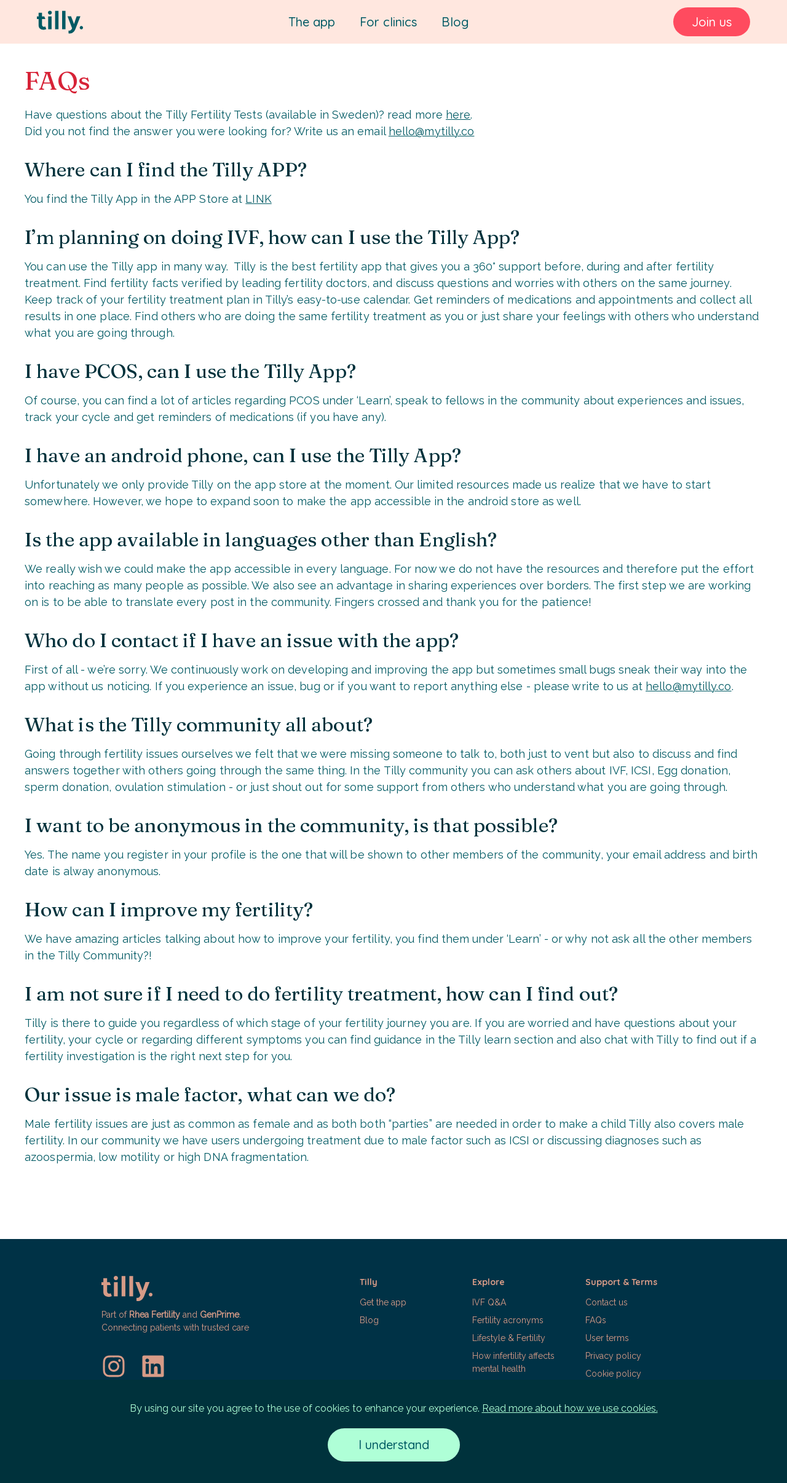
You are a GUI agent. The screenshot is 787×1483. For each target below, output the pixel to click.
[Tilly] (60, 22)
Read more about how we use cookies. (570, 1408)
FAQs (595, 1320)
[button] (410, 1333)
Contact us (606, 1302)
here (458, 114)
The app (311, 22)
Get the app (383, 1302)
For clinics (388, 22)
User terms (607, 1338)
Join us (712, 22)
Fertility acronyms (508, 1320)
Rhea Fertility (154, 1315)
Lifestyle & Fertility (508, 1338)
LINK (258, 198)
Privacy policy (613, 1356)
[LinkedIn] (153, 1366)
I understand (393, 1444)
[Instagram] (113, 1366)
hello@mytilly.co (432, 131)
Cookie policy (613, 1374)
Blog (455, 22)
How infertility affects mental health (513, 1362)
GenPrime (219, 1315)
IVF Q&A (489, 1302)
